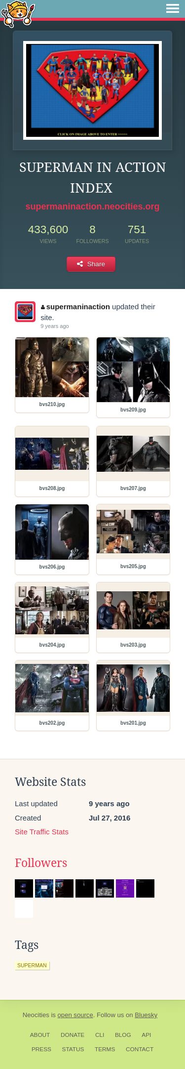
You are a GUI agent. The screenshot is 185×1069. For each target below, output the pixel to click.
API (146, 1034)
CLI (99, 1034)
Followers (41, 863)
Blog (123, 1034)
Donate (72, 1034)
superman (32, 965)
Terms (105, 1049)
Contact (139, 1049)
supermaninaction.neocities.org (92, 206)
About (40, 1034)
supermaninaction (75, 306)
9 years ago (54, 326)
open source (75, 1015)
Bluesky (146, 1015)
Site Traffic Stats (42, 831)
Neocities (36, 1015)
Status (73, 1049)
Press (41, 1049)
